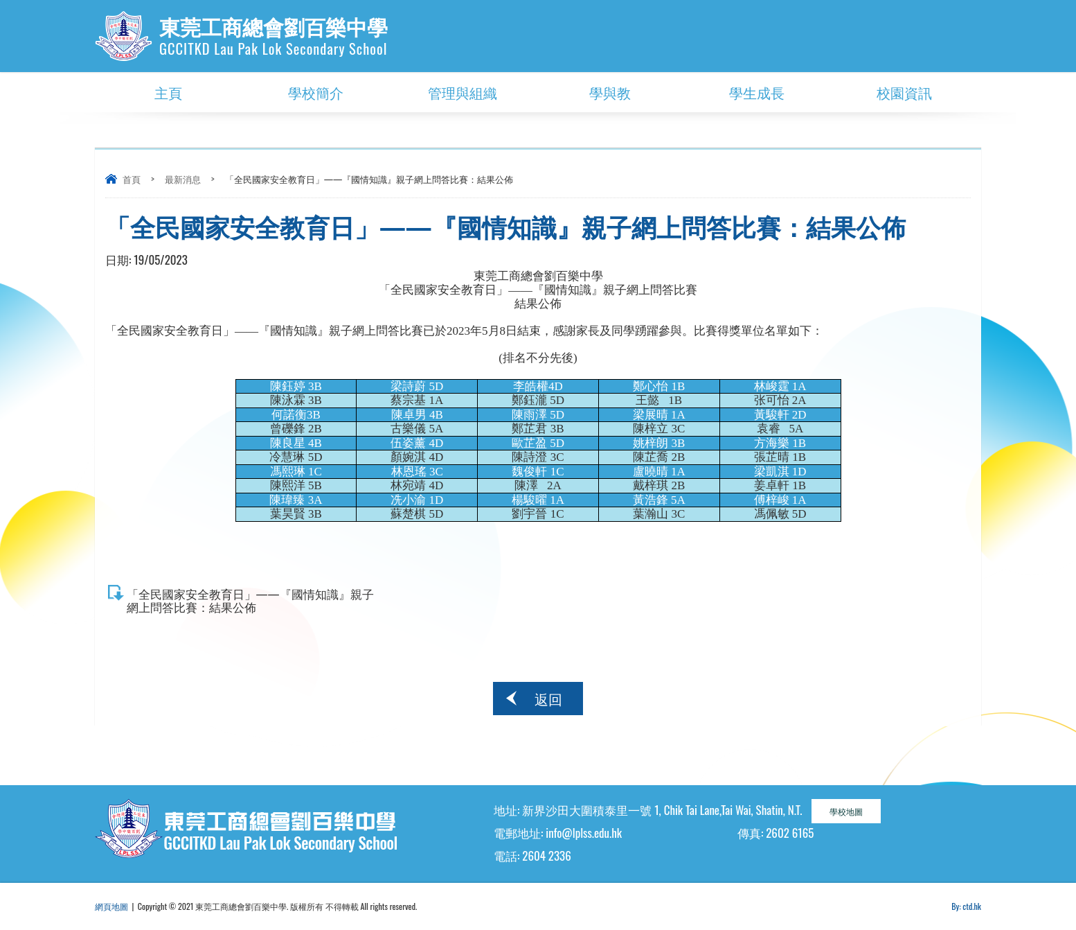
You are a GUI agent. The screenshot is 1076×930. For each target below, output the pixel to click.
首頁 (132, 179)
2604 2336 (546, 855)
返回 (548, 698)
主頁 (168, 92)
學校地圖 (846, 811)
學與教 (610, 92)
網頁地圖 (111, 906)
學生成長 (756, 92)
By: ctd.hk (966, 906)
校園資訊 (904, 92)
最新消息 (183, 179)
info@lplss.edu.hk (584, 832)
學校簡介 (315, 92)
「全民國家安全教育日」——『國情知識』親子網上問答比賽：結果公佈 (251, 600)
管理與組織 (462, 92)
